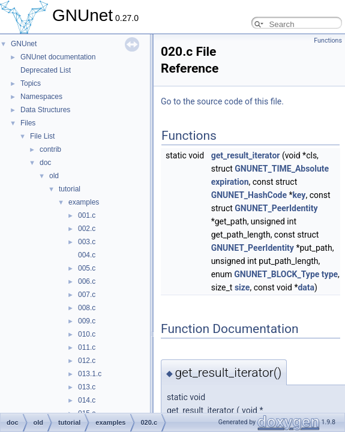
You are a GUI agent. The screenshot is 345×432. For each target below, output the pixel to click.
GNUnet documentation (57, 57)
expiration (230, 182)
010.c (86, 334)
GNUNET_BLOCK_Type (276, 274)
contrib (50, 149)
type (330, 274)
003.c (86, 242)
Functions (328, 40)
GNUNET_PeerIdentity (276, 208)
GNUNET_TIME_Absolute (282, 168)
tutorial (69, 189)
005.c (86, 268)
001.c (86, 215)
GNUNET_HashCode (249, 195)
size (242, 287)
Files (27, 123)
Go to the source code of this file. (222, 101)
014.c (86, 400)
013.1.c (89, 374)
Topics (30, 83)
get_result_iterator (245, 155)
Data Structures (45, 110)
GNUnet (24, 44)
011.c (86, 347)
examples (83, 202)
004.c (86, 255)
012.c (86, 360)
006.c (86, 281)
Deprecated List (45, 70)
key (299, 195)
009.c (86, 321)
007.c (86, 294)
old (54, 176)
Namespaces (41, 96)
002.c (86, 228)
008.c (86, 308)
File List (42, 136)
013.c (86, 387)
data (306, 287)
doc (45, 162)
